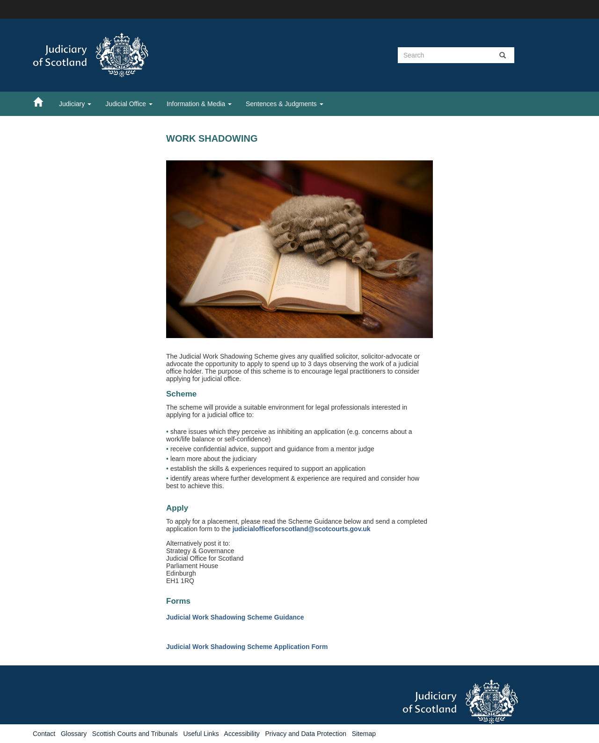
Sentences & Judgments (284, 104)
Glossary (74, 733)
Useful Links (201, 733)
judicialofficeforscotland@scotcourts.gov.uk (302, 529)
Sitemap (364, 733)
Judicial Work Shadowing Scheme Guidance (235, 617)
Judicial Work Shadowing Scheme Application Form (247, 646)
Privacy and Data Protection (305, 733)
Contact (44, 733)
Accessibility (242, 733)
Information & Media (199, 104)
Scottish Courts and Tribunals (135, 733)
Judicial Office (129, 104)
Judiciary (75, 104)
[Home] (42, 101)
